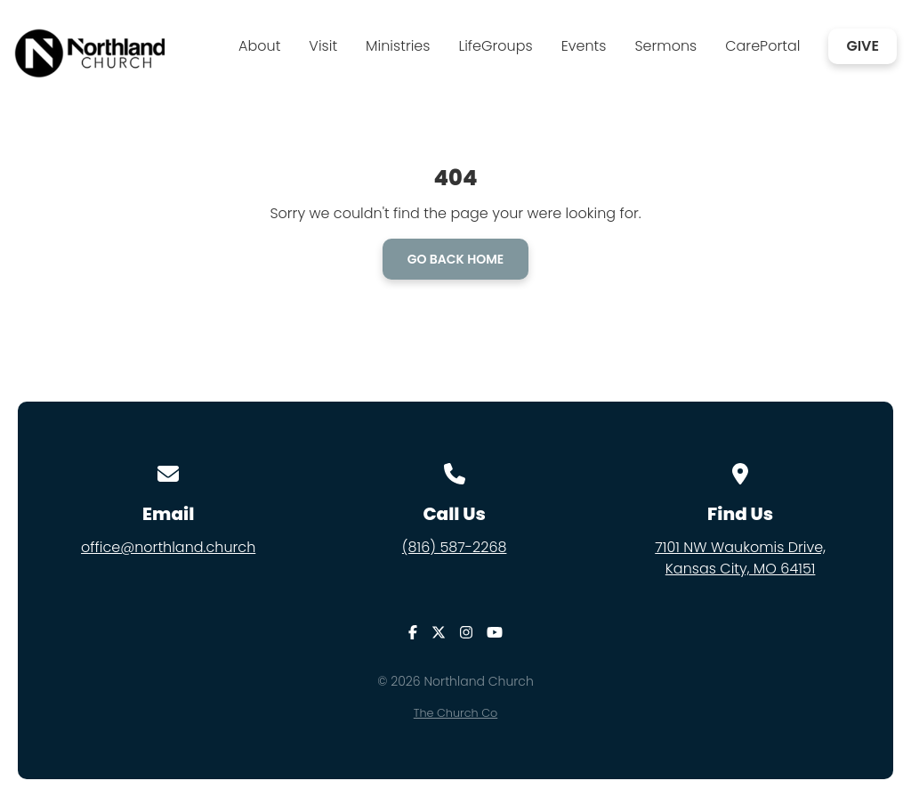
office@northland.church (168, 547)
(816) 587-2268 (454, 547)
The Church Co (455, 712)
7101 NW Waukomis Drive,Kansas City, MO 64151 (740, 558)
